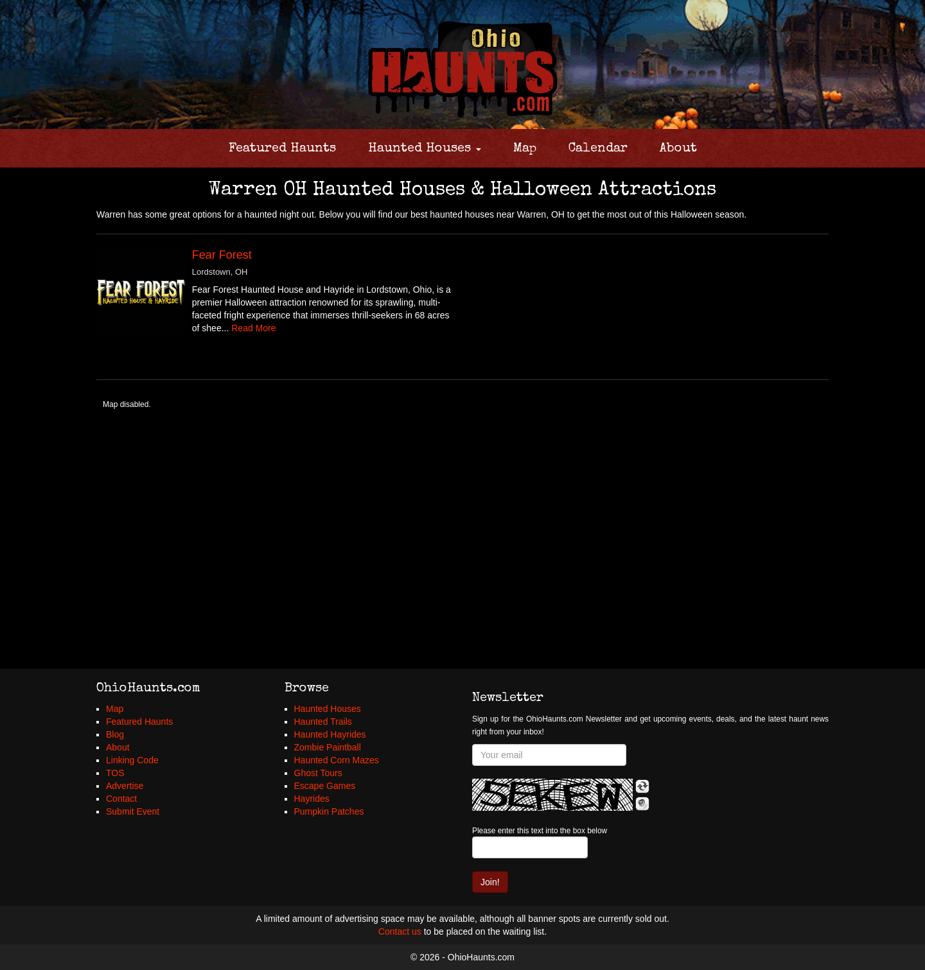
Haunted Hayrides (330, 734)
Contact (121, 798)
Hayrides (312, 798)
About (678, 149)
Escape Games (325, 786)
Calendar (598, 149)
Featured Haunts (282, 149)
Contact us (399, 931)
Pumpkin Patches (329, 811)
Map (524, 149)
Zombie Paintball (327, 747)
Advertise (124, 786)
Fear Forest (222, 254)
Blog (115, 734)
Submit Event (132, 811)
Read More (253, 328)
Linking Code (132, 760)
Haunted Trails (323, 721)
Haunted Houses (424, 149)
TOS (115, 773)
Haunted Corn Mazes (336, 760)
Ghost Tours (318, 773)
